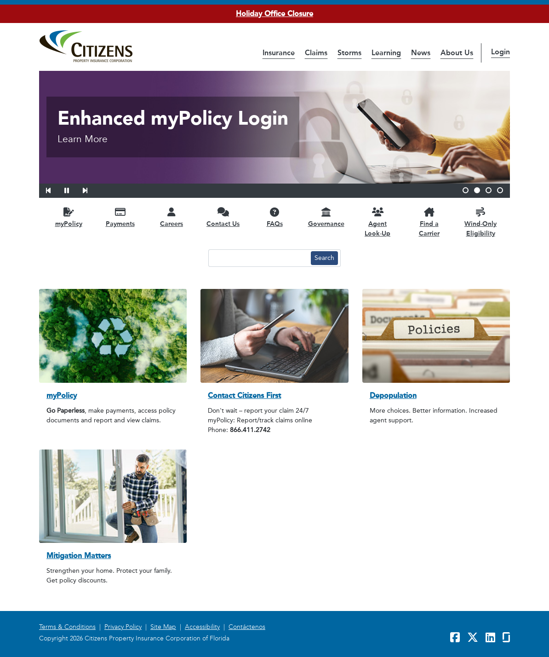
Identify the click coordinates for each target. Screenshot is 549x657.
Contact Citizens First (244, 395)
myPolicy (61, 395)
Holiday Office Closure (274, 13)
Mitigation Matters (78, 555)
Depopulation (393, 395)
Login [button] (500, 51)
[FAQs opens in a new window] (274, 217)
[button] (54, 189)
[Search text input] (258, 258)
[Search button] (324, 258)
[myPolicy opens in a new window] (68, 217)
